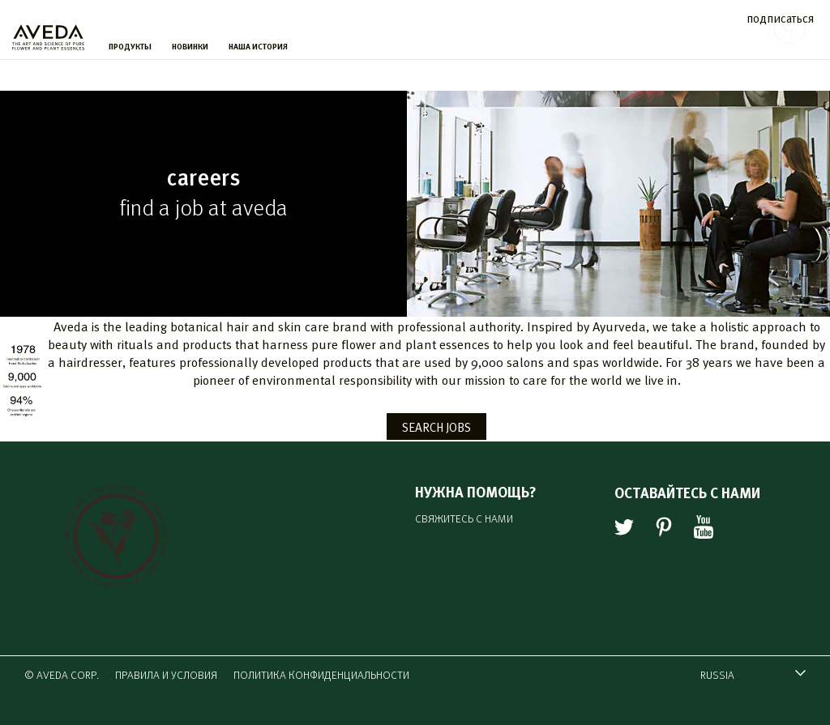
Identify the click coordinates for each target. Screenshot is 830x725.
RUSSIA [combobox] (744, 676)
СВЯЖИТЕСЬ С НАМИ (464, 518)
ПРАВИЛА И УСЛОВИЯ (166, 674)
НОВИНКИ (190, 46)
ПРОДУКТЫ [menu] (130, 46)
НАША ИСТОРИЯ (258, 46)
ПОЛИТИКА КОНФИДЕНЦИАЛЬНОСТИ (321, 674)
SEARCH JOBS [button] (436, 426)
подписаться (780, 17)
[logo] (48, 32)
